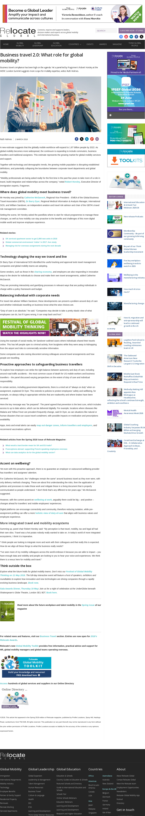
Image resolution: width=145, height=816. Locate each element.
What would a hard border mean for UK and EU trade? (29, 445)
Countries (74, 44)
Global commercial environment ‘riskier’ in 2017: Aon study (31, 242)
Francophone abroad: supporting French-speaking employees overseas (36, 449)
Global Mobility (20, 44)
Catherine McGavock (34, 197)
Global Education (56, 44)
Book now (33, 583)
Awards (103, 44)
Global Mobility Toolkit (27, 646)
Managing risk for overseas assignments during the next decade (33, 246)
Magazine (117, 44)
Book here (51, 592)
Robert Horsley (72, 182)
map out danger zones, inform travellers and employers (64, 425)
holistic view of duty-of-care (49, 513)
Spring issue (88, 605)
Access (4, 683)
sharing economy (43, 272)
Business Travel (48, 636)
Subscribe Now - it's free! (131, 30)
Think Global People (135, 44)
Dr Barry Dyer (33, 201)
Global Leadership (37, 44)
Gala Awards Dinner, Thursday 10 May (19, 588)
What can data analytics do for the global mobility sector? (30, 452)
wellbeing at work (43, 500)
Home (6, 44)
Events (90, 44)
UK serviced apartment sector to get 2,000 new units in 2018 (31, 239)
